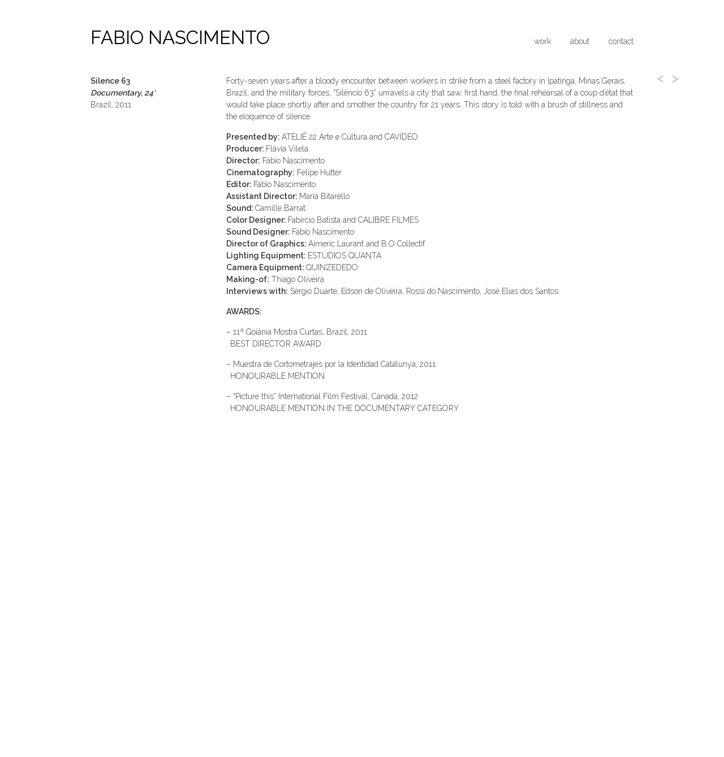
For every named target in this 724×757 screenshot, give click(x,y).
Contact (621, 41)
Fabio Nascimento (180, 37)
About (579, 41)
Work (542, 41)
